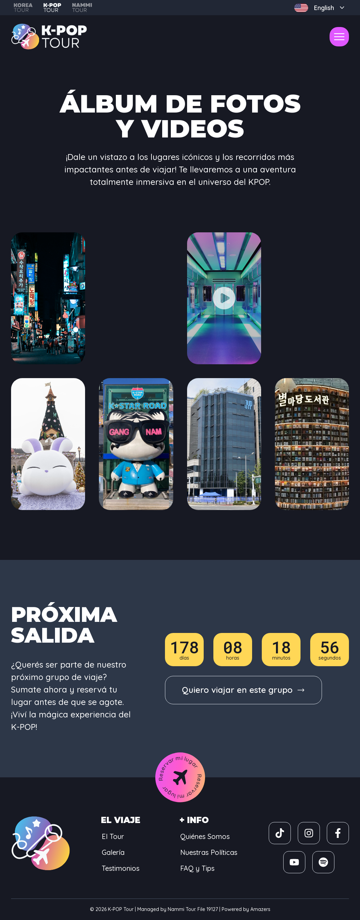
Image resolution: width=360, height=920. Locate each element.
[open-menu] (339, 36)
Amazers (260, 909)
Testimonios (120, 868)
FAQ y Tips (197, 868)
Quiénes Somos (205, 836)
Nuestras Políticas (208, 852)
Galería (113, 852)
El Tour (113, 836)
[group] (243, 690)
